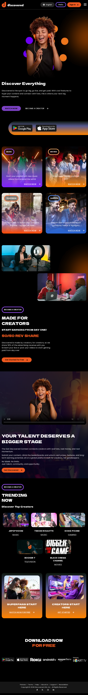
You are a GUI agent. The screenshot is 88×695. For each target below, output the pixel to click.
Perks (60, 4)
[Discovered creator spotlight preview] (44, 46)
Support (53, 685)
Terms (30, 685)
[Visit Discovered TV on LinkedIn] (52, 690)
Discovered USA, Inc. (43, 687)
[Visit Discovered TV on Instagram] (47, 690)
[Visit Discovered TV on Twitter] (41, 690)
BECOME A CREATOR (37, 108)
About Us (44, 685)
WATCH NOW (11, 108)
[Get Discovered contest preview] (44, 401)
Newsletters (63, 685)
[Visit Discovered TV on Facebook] (36, 690)
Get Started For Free (17, 359)
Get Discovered (13, 470)
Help (37, 685)
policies (23, 685)
